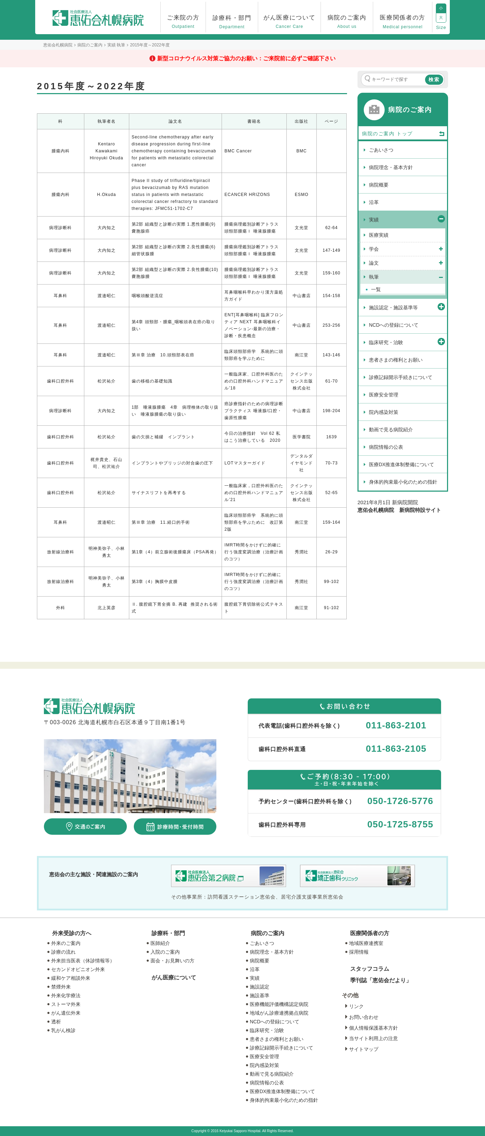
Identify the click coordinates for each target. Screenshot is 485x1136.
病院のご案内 (267, 933)
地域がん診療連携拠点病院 (279, 1013)
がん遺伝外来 (65, 1013)
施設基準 (259, 995)
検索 (434, 79)
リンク (356, 1006)
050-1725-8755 (400, 824)
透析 (56, 1021)
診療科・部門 (168, 933)
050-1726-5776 (400, 801)
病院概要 (259, 960)
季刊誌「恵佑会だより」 (380, 980)
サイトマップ (363, 1049)
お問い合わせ (363, 1017)
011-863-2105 (396, 748)
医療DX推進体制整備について (282, 1091)
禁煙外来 (61, 987)
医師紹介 (160, 943)
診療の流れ (63, 952)
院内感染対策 (264, 1065)
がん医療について (174, 977)
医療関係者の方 (369, 933)
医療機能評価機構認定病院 (279, 1004)
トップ (421, 134)
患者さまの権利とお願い (276, 1039)
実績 (255, 978)
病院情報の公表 (267, 1082)
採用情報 (359, 952)
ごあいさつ (262, 943)
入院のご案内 (165, 952)
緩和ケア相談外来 (70, 978)
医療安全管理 (264, 1056)
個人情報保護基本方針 (373, 1028)
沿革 (255, 969)
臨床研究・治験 (267, 1030)
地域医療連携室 (366, 943)
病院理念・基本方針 (272, 952)
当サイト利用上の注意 (373, 1038)
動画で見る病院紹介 (272, 1074)
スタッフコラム (369, 969)
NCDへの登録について (274, 1021)
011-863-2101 (396, 725)
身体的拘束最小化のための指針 (284, 1100)
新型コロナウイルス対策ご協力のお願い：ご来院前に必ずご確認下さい (246, 58)
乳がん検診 (63, 1030)
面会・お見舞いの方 (172, 960)
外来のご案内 (65, 943)
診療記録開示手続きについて (281, 1048)
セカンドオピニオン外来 (78, 969)
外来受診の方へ (71, 933)
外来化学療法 (65, 995)
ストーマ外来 (65, 1004)
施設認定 (259, 987)
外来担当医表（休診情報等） (83, 960)
